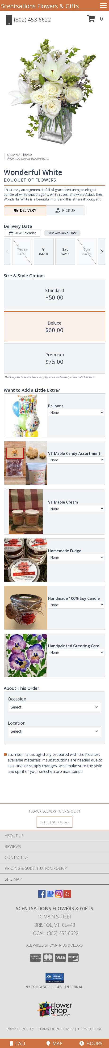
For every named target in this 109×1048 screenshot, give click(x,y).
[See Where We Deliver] (54, 822)
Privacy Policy (20, 1029)
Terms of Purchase (56, 1029)
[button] (95, 20)
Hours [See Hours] (90, 1043)
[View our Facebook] (42, 896)
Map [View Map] (54, 1043)
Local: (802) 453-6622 (54, 933)
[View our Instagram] (59, 896)
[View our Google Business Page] (50, 896)
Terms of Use (90, 1029)
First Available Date (62, 233)
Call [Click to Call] (18, 1043)
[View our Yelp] (67, 896)
